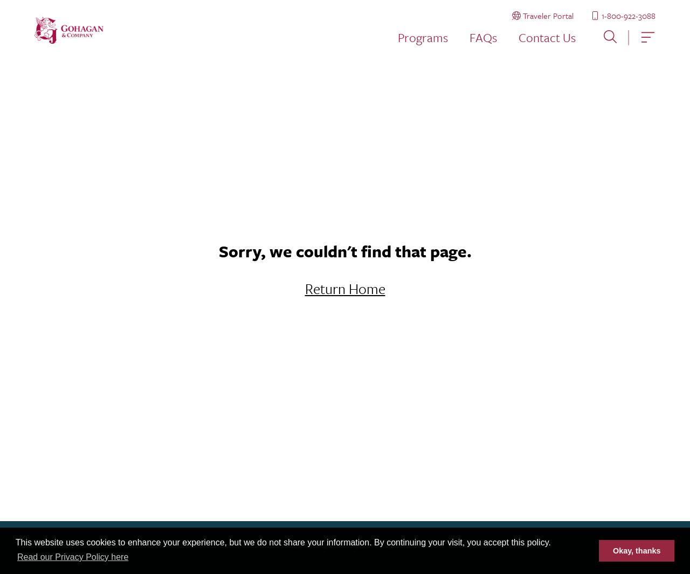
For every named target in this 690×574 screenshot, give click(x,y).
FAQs (483, 37)
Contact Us (547, 37)
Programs (423, 37)
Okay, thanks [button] (637, 550)
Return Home (345, 288)
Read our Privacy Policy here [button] (72, 557)
